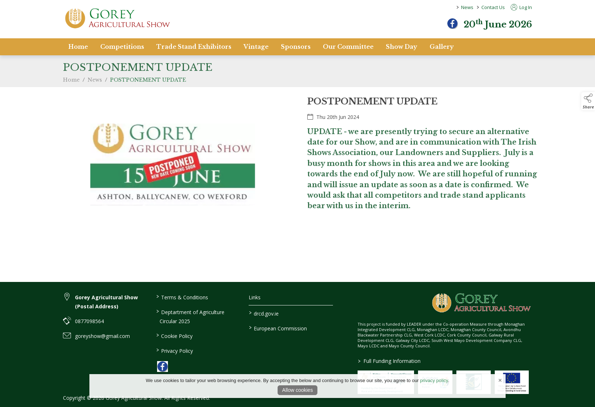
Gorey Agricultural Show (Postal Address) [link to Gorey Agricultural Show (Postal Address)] (106, 302)
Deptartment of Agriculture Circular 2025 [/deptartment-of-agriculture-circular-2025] (190, 316)
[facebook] (452, 23)
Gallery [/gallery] (442, 46)
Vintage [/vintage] (256, 46)
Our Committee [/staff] (348, 46)
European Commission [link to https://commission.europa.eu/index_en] (278, 328)
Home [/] (78, 46)
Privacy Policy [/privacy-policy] (174, 350)
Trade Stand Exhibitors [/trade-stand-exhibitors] (193, 46)
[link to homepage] (117, 18)
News (467, 7)
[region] (297, 169)
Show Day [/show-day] (401, 46)
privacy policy (434, 380)
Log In (521, 7)
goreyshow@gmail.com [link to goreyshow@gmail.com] (102, 336)
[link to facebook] (162, 366)
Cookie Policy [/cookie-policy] (174, 335)
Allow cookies (297, 390)
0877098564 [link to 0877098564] (89, 321)
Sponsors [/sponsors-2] (296, 46)
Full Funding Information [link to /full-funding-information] (389, 360)
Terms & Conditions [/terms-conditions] (182, 297)
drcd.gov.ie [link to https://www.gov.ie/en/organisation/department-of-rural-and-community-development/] (264, 313)
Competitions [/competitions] (122, 46)
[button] (588, 101)
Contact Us (493, 7)
